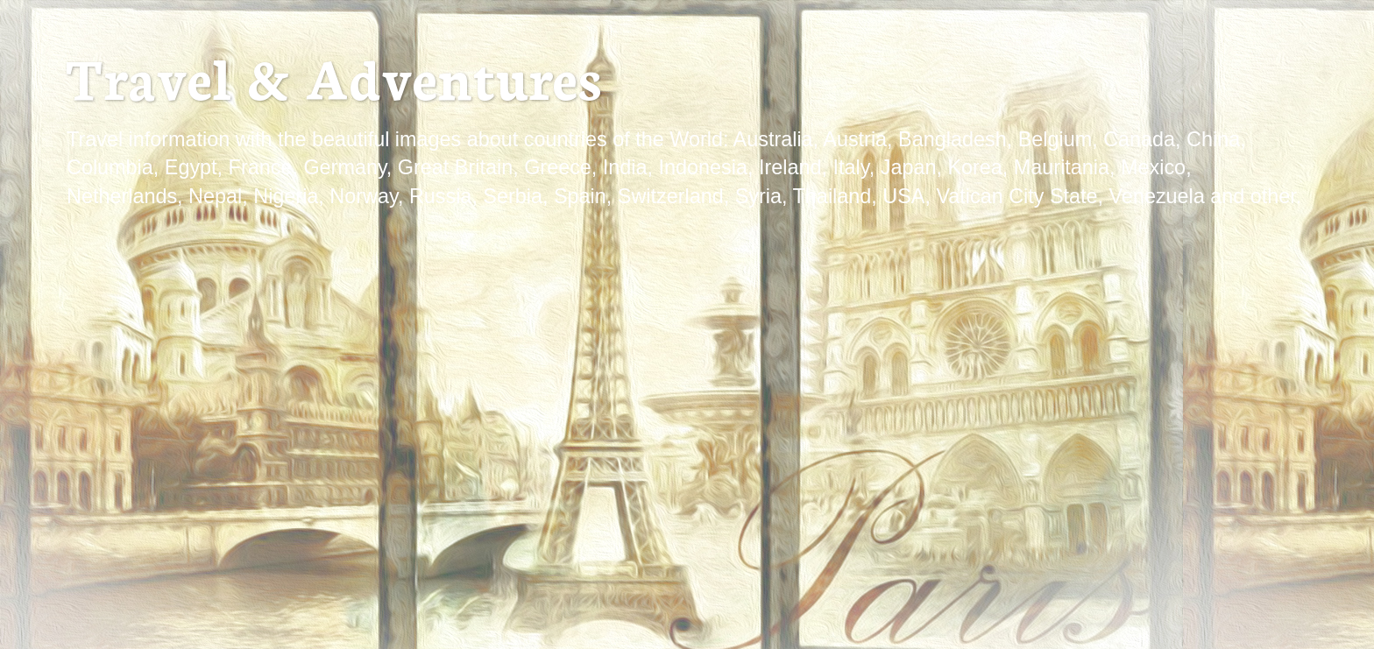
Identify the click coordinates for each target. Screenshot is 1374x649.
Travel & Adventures (333, 76)
